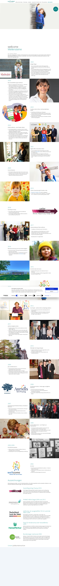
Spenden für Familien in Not (36, 168)
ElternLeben (38, 128)
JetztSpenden (55, 9)
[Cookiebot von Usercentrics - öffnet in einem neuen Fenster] (6, 584)
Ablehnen (51, 580)
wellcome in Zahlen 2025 (15, 570)
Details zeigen (47, 584)
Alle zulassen (52, 577)
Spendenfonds (16, 309)
